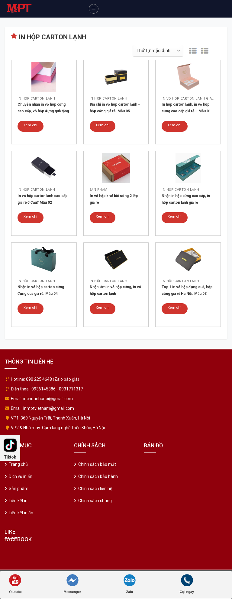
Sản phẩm (18, 488)
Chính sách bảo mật (97, 464)
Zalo (130, 584)
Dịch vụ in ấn (20, 476)
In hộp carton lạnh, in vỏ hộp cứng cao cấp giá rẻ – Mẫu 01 (186, 107)
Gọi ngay (187, 584)
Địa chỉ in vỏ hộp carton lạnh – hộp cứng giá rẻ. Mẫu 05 (115, 107)
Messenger (72, 584)
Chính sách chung (95, 500)
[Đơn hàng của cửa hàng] (158, 51)
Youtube (14, 584)
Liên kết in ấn (21, 512)
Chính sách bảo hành (98, 476)
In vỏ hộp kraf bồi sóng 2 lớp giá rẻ (114, 199)
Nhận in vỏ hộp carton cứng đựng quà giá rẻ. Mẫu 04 (41, 290)
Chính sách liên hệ (95, 488)
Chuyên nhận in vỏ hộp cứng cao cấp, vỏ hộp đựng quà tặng (43, 107)
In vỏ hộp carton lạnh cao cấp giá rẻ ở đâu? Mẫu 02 (42, 199)
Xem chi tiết (30, 127)
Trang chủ (18, 464)
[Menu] (93, 9)
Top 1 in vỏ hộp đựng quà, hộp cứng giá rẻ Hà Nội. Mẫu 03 (187, 290)
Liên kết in (18, 500)
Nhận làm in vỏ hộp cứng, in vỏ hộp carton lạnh (115, 290)
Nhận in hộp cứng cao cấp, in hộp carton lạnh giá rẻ (186, 199)
